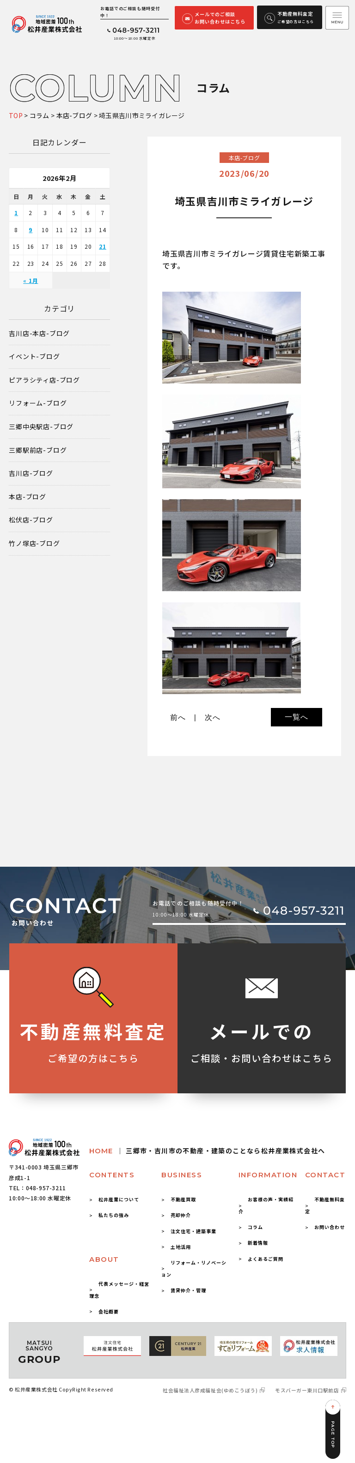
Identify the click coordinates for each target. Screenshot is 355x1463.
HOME (207, 1150)
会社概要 (108, 1311)
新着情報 (258, 1242)
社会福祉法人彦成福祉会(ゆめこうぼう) (210, 1390)
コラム (255, 1226)
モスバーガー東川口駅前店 (307, 1390)
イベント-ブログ (34, 356)
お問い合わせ (329, 1226)
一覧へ (296, 717)
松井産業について (118, 1199)
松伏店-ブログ (31, 520)
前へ (178, 717)
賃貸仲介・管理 (188, 1290)
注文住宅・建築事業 (193, 1231)
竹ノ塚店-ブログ (34, 543)
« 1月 (30, 280)
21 (102, 246)
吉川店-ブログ (31, 473)
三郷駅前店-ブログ (38, 450)
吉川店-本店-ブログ (39, 333)
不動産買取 (183, 1199)
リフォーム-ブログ (38, 403)
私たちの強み (113, 1214)
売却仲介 (181, 1214)
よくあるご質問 (265, 1258)
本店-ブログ (27, 496)
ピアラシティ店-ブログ (44, 380)
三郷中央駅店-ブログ (41, 426)
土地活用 (181, 1246)
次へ (212, 717)
